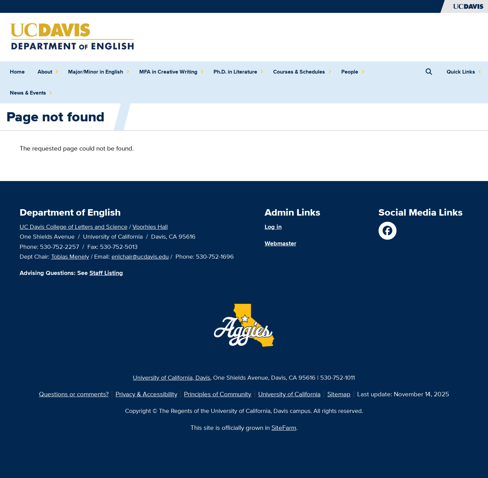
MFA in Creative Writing (171, 71)
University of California (289, 394)
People (353, 71)
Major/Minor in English (98, 71)
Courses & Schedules (302, 71)
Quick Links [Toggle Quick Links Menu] (461, 72)
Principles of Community (217, 394)
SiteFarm (283, 427)
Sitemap (338, 394)
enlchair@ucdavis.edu (140, 256)
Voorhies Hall (150, 226)
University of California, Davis (171, 377)
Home (17, 72)
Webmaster (280, 243)
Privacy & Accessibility (146, 394)
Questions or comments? (74, 394)
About (48, 71)
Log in (273, 226)
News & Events (31, 92)
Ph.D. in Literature (239, 71)
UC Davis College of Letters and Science (73, 226)
